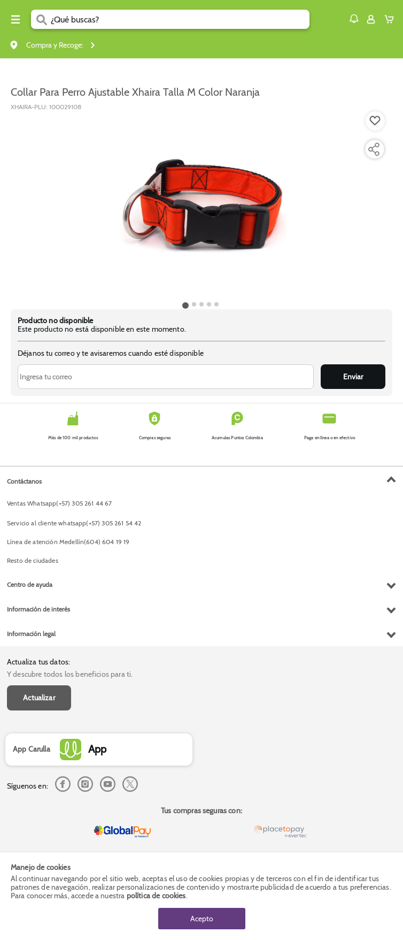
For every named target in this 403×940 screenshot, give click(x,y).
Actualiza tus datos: (38, 662)
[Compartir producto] (373, 149)
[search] (180, 19)
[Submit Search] (41, 19)
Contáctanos (24, 481)
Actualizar (39, 697)
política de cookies (156, 895)
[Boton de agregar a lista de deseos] (375, 121)
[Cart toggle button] (391, 19)
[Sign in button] (371, 19)
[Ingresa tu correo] (166, 376)
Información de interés (38, 609)
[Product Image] (200, 205)
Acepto (201, 918)
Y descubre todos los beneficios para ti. (70, 674)
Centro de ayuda (29, 584)
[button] (354, 19)
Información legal (31, 634)
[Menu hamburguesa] (15, 19)
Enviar (353, 376)
